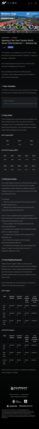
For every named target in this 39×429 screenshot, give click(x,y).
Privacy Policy (25, 394)
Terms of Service (14, 394)
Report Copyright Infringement (19, 396)
